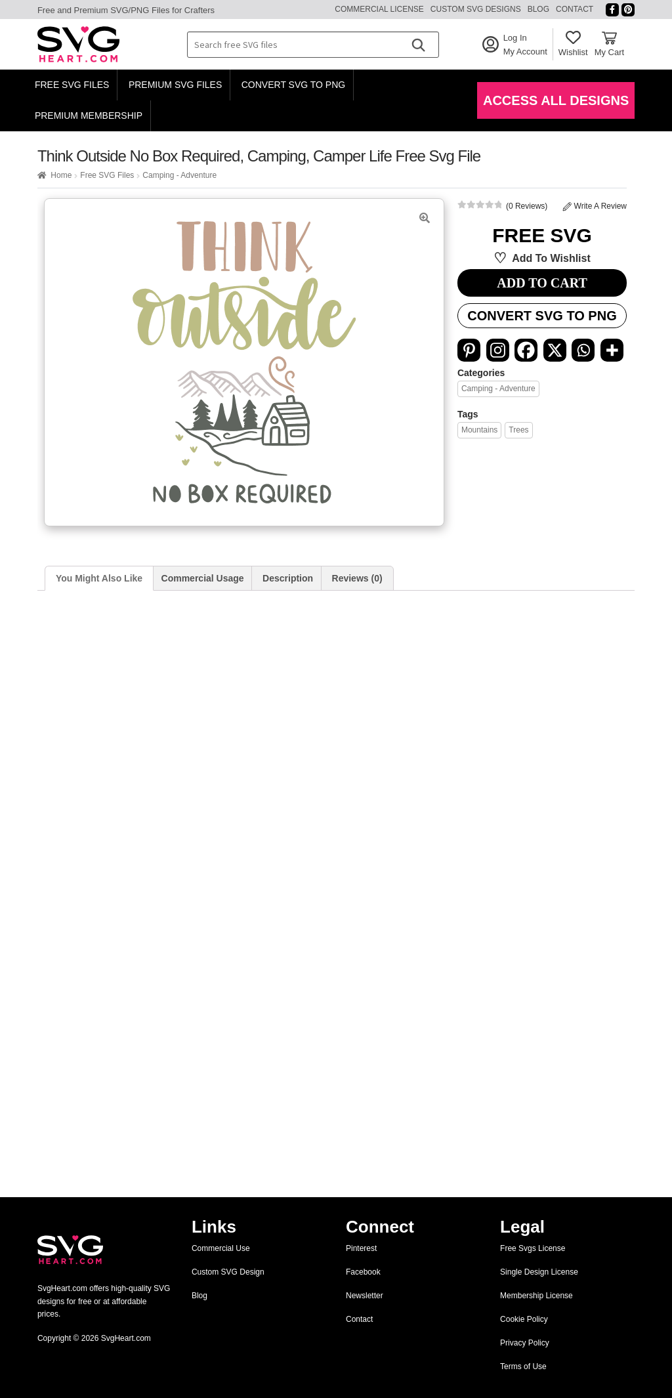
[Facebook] (525, 350)
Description (287, 578)
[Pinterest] (468, 350)
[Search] (418, 44)
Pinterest (361, 1248)
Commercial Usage (202, 578)
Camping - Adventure (179, 175)
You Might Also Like (99, 578)
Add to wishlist (551, 258)
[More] (611, 350)
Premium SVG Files (175, 84)
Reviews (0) (357, 578)
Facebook (363, 1272)
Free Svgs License (532, 1248)
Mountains (479, 429)
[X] (554, 350)
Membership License (536, 1295)
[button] (424, 217)
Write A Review (594, 206)
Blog (538, 9)
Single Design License (539, 1272)
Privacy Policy (524, 1342)
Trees (518, 429)
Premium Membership (88, 115)
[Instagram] (497, 350)
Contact (574, 9)
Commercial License (379, 9)
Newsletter (364, 1295)
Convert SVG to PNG (293, 84)
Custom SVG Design (228, 1272)
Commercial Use (221, 1248)
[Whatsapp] (583, 350)
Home (61, 175)
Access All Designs (556, 100)
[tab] (99, 578)
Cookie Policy (524, 1319)
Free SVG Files (72, 84)
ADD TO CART (542, 283)
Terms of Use (523, 1366)
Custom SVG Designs (475, 9)
